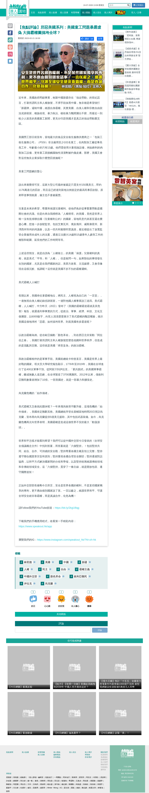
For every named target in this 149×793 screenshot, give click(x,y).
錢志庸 (64, 784)
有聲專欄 (75, 12)
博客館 (87, 755)
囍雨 (8, 791)
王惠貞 (78, 781)
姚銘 (78, 788)
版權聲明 (104, 760)
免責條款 (104, 757)
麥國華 (15, 781)
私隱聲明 (104, 755)
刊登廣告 (104, 767)
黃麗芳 (100, 784)
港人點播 (53, 12)
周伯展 (85, 781)
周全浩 (23, 784)
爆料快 (103, 770)
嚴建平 (8, 788)
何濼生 (96, 777)
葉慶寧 (100, 781)
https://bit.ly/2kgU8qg (67, 507)
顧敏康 (23, 777)
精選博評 (135, 121)
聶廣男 (35, 788)
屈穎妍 (8, 777)
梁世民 (81, 777)
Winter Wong (52, 788)
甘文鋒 (15, 788)
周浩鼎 (50, 781)
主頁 (33, 12)
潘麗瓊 (92, 781)
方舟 (29, 784)
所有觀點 (56, 757)
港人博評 (108, 12)
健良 (29, 788)
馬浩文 (88, 777)
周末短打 (66, 777)
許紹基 (8, 781)
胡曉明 (42, 781)
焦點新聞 (42, 12)
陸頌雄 (92, 784)
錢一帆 (30, 781)
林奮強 (100, 788)
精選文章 (92, 788)
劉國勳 (71, 784)
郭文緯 (23, 781)
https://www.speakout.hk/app (35, 526)
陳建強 (8, 784)
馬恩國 (15, 784)
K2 (61, 788)
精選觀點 (120, 121)
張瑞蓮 (15, 777)
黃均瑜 (57, 784)
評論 (100, 630)
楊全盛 (50, 784)
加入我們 (104, 762)
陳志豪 (84, 788)
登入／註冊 (136, 12)
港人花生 (97, 12)
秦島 (36, 781)
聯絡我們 (104, 765)
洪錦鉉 (85, 784)
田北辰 (57, 781)
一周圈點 (57, 777)
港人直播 (64, 12)
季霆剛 (71, 781)
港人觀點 (86, 12)
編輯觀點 (56, 755)
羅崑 (72, 788)
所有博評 (88, 757)
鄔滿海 (64, 781)
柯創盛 (78, 784)
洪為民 (35, 784)
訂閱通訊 (138, 5)
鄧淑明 (42, 784)
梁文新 (66, 788)
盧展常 (42, 788)
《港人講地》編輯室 (35, 777)
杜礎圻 (23, 788)
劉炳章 (74, 777)
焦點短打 (48, 777)
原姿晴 (103, 777)
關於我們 (104, 752)
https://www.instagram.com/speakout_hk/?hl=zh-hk (66, 539)
